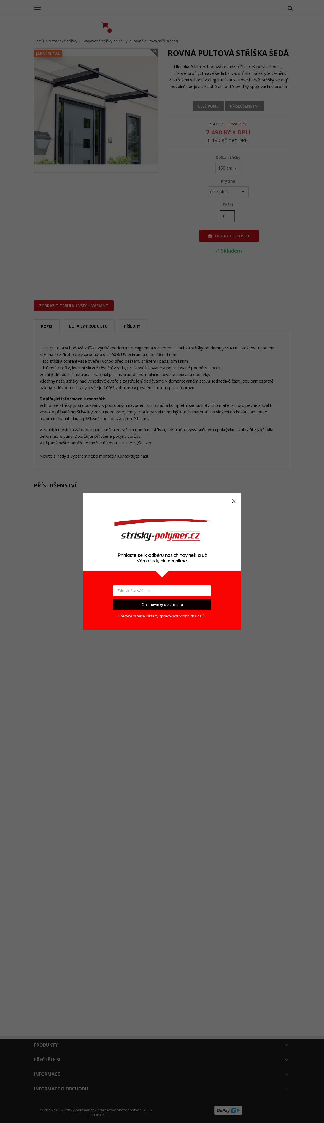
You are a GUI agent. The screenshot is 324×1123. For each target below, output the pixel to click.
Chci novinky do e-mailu (162, 604)
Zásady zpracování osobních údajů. (176, 616)
